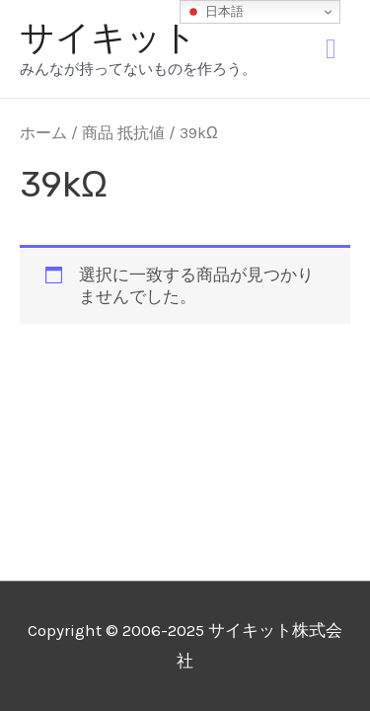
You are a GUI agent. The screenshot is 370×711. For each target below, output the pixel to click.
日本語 (214, 12)
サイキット (108, 37)
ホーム (43, 133)
